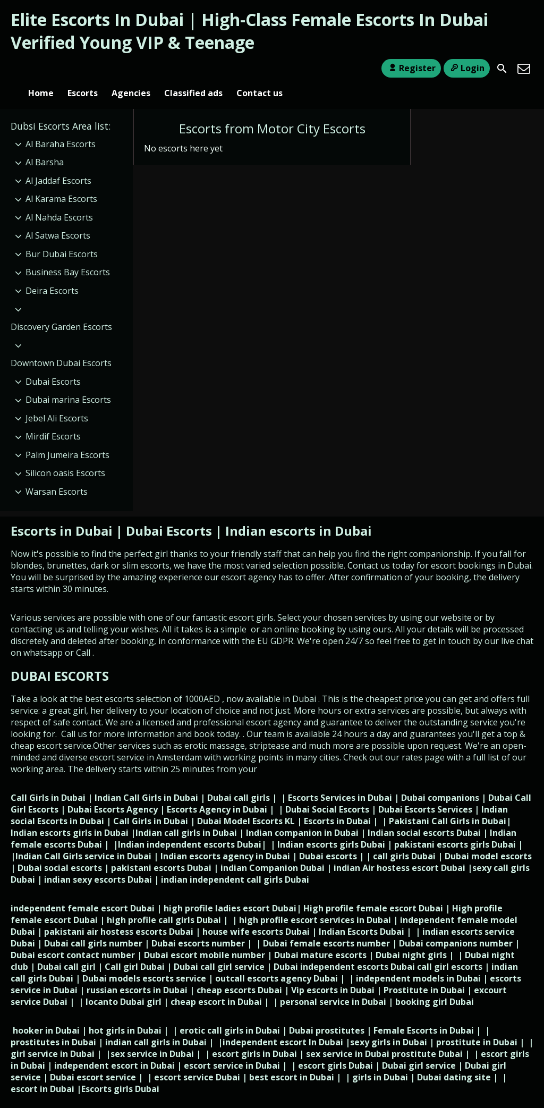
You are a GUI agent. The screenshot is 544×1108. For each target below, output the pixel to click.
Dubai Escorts (53, 364)
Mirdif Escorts (53, 419)
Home (41, 68)
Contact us (259, 68)
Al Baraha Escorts (61, 126)
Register (411, 68)
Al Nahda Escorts (59, 200)
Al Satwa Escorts (58, 218)
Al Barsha (45, 144)
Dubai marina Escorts (68, 382)
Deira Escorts (52, 273)
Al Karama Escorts (61, 181)
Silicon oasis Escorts (65, 455)
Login (466, 68)
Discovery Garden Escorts (61, 309)
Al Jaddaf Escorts (58, 163)
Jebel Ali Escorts (57, 401)
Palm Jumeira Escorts (67, 437)
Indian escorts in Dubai (298, 513)
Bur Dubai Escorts (62, 236)
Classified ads (193, 68)
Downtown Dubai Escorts (61, 345)
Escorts (82, 68)
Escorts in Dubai (63, 513)
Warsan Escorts (57, 474)
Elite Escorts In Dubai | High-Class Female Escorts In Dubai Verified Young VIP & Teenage (249, 31)
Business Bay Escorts (68, 255)
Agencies (131, 68)
